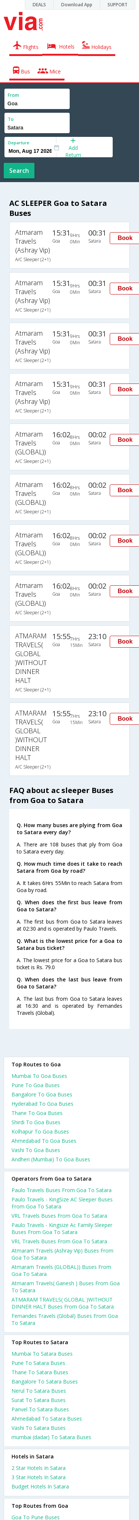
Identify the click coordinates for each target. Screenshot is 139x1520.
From (13, 95)
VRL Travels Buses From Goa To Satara (59, 1215)
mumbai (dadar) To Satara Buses (51, 1437)
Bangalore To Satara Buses (44, 1381)
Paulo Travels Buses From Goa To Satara (61, 1190)
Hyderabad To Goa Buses (42, 1103)
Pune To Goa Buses (35, 1085)
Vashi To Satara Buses (38, 1427)
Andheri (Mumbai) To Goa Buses (50, 1159)
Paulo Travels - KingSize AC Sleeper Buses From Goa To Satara (62, 1203)
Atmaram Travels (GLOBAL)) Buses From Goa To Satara (61, 1270)
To (11, 119)
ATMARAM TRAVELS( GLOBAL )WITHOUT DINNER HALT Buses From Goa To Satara (62, 1303)
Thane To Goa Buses (37, 1112)
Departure (18, 142)
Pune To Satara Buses (38, 1362)
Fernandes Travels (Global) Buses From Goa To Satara (64, 1319)
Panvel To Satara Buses (40, 1409)
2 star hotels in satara (38, 1467)
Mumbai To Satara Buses (42, 1353)
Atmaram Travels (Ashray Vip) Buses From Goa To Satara (62, 1254)
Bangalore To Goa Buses (41, 1094)
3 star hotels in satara (38, 1477)
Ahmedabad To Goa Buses (43, 1140)
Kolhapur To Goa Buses (40, 1131)
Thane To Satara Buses (39, 1372)
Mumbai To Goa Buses (39, 1075)
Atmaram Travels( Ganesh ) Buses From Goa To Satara (65, 1287)
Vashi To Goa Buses (35, 1150)
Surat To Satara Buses (38, 1400)
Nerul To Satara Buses (38, 1390)
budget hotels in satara (40, 1486)
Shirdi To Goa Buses (35, 1122)
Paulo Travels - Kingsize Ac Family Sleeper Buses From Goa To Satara (61, 1228)
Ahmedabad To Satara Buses (46, 1418)
